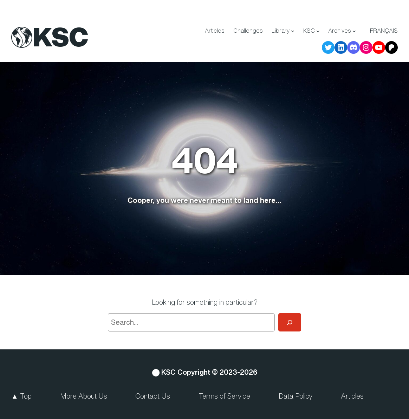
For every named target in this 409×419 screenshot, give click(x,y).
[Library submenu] (292, 31)
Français (384, 30)
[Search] (289, 322)
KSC (60, 37)
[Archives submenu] (354, 31)
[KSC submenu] (318, 31)
